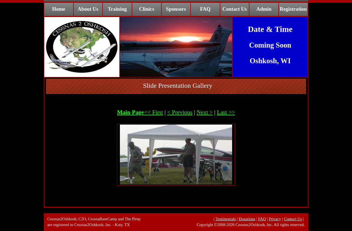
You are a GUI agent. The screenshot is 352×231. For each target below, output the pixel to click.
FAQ (205, 9)
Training (117, 9)
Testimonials (225, 219)
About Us (88, 9)
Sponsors (176, 9)
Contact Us (234, 9)
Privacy (275, 219)
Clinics (146, 9)
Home (58, 9)
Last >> (226, 112)
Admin (263, 9)
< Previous (180, 112)
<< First (153, 112)
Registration (293, 9)
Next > (205, 112)
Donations (247, 219)
